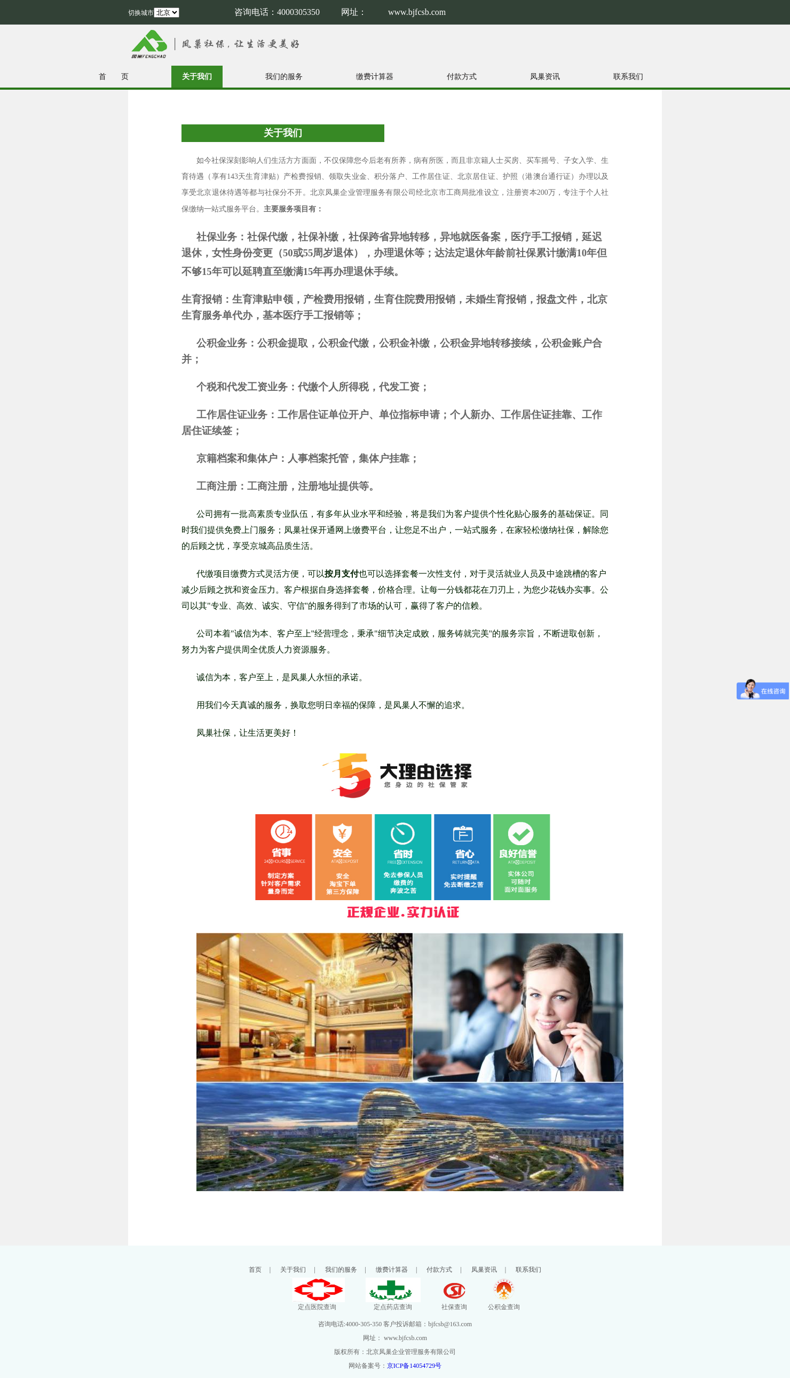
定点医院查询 (317, 1303)
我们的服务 (284, 77)
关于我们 (197, 77)
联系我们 (628, 77)
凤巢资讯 (545, 77)
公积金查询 (504, 1303)
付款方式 (462, 77)
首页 (255, 1269)
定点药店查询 (393, 1303)
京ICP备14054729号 (414, 1365)
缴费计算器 (374, 77)
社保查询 (454, 1303)
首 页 (114, 77)
